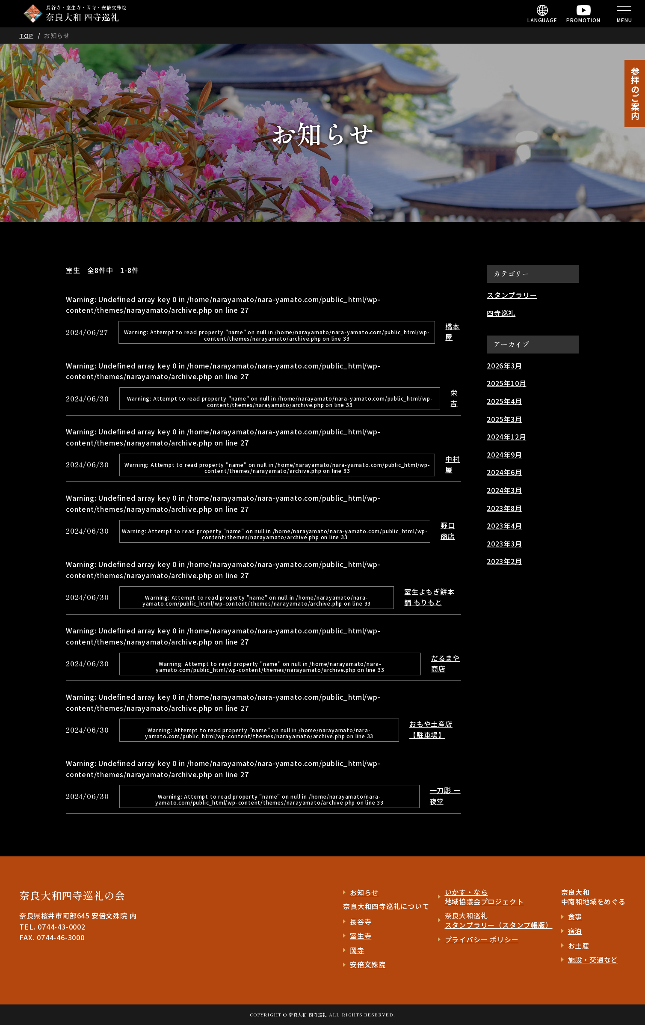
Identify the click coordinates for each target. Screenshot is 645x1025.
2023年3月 (504, 543)
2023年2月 (504, 561)
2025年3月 (504, 419)
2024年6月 (504, 472)
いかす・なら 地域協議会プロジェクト (484, 896)
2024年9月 (504, 454)
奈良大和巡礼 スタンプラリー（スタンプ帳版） (499, 920)
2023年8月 (504, 508)
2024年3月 (504, 490)
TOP (26, 35)
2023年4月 (504, 525)
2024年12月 (506, 436)
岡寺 (357, 950)
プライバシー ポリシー (482, 939)
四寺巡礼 (501, 313)
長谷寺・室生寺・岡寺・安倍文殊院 (87, 13)
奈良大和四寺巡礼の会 (72, 895)
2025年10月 (506, 383)
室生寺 (360, 935)
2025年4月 (504, 401)
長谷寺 (360, 921)
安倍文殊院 (368, 964)
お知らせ (364, 892)
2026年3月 (504, 365)
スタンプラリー (512, 295)
